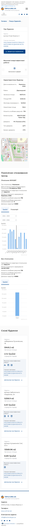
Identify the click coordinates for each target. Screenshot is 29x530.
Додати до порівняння (15, 51)
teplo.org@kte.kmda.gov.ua (8, 6)
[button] (26, 69)
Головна (4, 21)
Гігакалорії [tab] (14, 209)
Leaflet (25, 160)
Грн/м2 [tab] (5, 209)
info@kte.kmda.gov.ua (8, 517)
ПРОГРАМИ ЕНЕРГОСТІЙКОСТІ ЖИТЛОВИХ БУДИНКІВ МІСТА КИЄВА (14, 44)
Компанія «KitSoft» (9, 523)
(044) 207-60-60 (6, 511)
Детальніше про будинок (13, 380)
